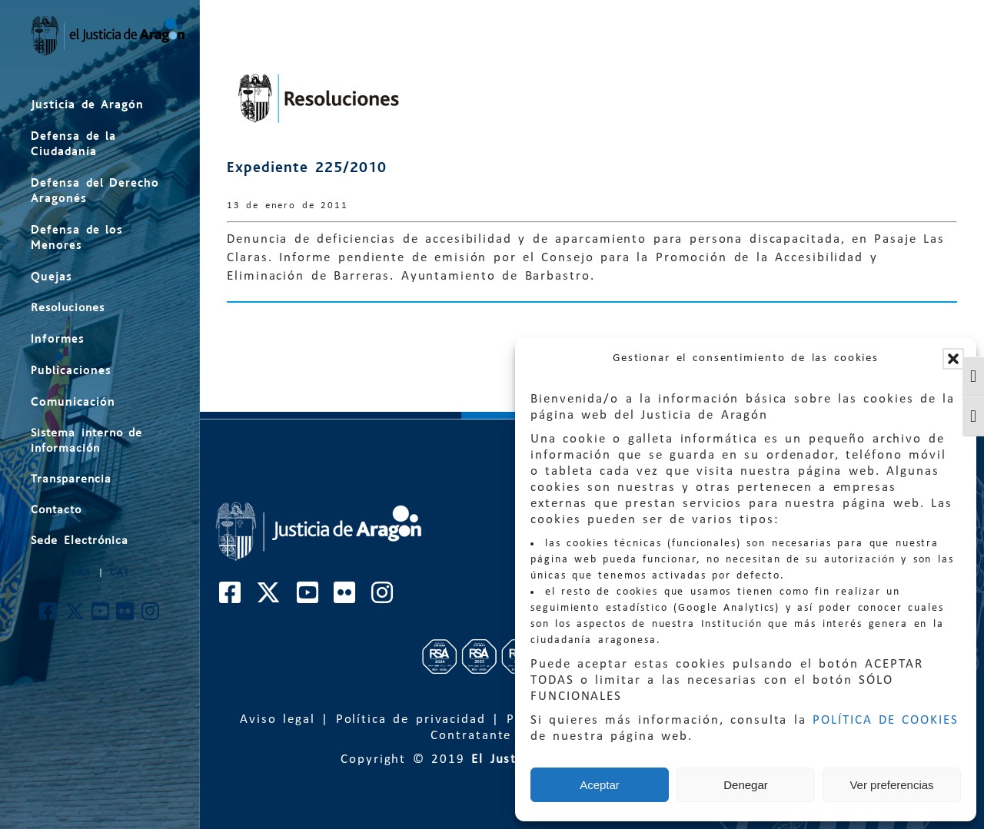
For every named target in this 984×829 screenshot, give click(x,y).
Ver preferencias (891, 784)
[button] (953, 358)
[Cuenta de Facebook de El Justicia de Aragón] (48, 616)
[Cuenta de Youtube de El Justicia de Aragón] (101, 616)
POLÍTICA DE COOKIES (886, 720)
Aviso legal (277, 719)
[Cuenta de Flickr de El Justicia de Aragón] (125, 616)
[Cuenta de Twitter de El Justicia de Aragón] (75, 616)
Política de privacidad (411, 719)
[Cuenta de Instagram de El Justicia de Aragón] (151, 616)
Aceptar (600, 784)
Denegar (745, 784)
